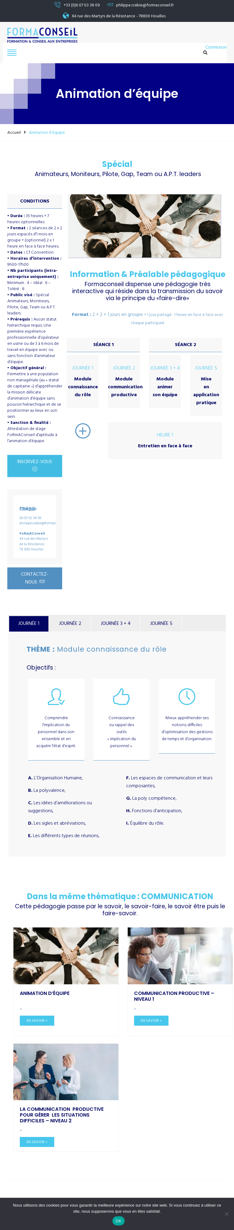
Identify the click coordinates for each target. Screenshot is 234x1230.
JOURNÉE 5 (161, 624)
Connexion (216, 47)
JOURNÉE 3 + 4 (116, 624)
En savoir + (37, 1021)
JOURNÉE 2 (70, 624)
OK (118, 1221)
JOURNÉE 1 (28, 624)
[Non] (226, 1214)
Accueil (14, 132)
